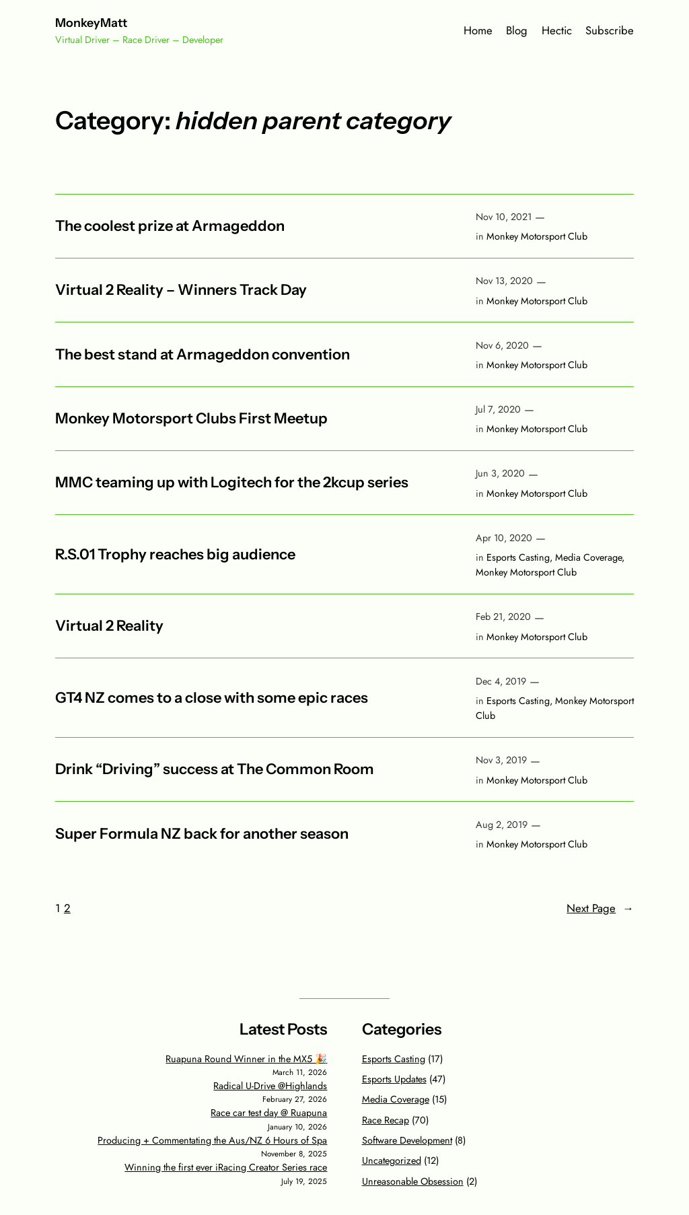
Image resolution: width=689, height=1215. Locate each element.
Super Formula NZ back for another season (202, 834)
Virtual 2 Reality (109, 626)
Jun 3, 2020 (500, 473)
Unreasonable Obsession (413, 1181)
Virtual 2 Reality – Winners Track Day (181, 290)
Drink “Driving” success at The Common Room (214, 769)
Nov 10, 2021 (504, 216)
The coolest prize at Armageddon (170, 226)
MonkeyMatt (91, 22)
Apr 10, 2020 (504, 538)
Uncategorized (391, 1160)
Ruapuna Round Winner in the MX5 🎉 (246, 1059)
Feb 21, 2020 (503, 616)
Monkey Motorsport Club (536, 236)
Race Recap (385, 1120)
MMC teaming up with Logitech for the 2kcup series (231, 483)
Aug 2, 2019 (502, 824)
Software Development (407, 1140)
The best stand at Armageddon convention (202, 355)
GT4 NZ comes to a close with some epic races (211, 698)
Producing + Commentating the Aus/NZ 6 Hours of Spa (212, 1140)
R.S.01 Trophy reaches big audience (175, 555)
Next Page (600, 908)
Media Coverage (588, 557)
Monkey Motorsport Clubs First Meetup (191, 419)
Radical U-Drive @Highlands (270, 1085)
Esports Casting (518, 557)
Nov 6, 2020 (502, 345)
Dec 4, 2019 (501, 681)
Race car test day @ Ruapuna (269, 1112)
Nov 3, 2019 (501, 760)
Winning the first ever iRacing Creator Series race (225, 1167)
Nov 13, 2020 (504, 280)
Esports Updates (394, 1079)
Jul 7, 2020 (498, 409)
